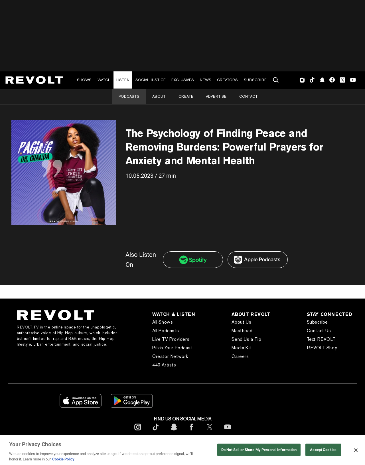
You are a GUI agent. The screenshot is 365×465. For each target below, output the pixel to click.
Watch (104, 79)
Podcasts (129, 96)
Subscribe (255, 79)
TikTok (312, 80)
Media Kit (241, 348)
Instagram (302, 80)
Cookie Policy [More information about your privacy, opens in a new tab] (63, 459)
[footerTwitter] (209, 431)
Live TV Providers (170, 339)
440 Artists (164, 365)
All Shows (162, 322)
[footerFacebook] (191, 431)
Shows (84, 79)
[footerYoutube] (227, 431)
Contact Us (319, 331)
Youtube (353, 80)
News (205, 79)
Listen (122, 79)
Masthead (242, 331)
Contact (248, 96)
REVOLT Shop (322, 348)
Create (186, 96)
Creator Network (170, 356)
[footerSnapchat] (174, 431)
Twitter (342, 80)
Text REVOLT (321, 339)
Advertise (216, 96)
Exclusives (182, 79)
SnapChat (322, 80)
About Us (241, 322)
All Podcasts (165, 331)
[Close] (356, 450)
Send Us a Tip (246, 339)
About (159, 96)
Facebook (332, 80)
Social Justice (150, 79)
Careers (240, 356)
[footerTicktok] (156, 431)
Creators (227, 79)
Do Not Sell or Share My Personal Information (259, 450)
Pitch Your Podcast (172, 348)
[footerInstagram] (138, 431)
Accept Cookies (323, 450)
